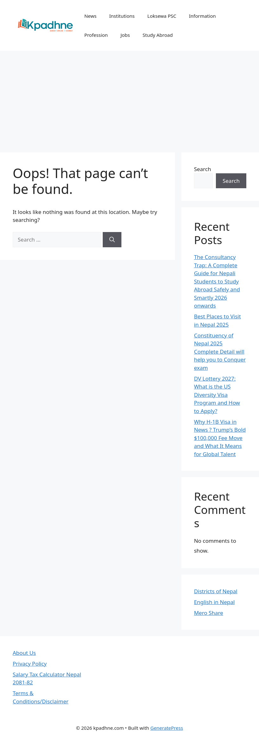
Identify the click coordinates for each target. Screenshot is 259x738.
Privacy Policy (30, 663)
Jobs (125, 35)
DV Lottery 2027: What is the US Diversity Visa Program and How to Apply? (217, 395)
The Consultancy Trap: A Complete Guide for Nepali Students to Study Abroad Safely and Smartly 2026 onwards (217, 281)
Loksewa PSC (161, 16)
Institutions (121, 16)
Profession (96, 35)
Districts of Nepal (215, 591)
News (90, 16)
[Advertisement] (129, 98)
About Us (24, 652)
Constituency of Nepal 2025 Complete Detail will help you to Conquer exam (220, 351)
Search (202, 169)
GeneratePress (166, 728)
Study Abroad (158, 35)
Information (202, 16)
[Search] (112, 239)
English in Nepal (214, 602)
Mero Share (208, 612)
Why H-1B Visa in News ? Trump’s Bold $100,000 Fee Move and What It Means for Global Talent (220, 438)
